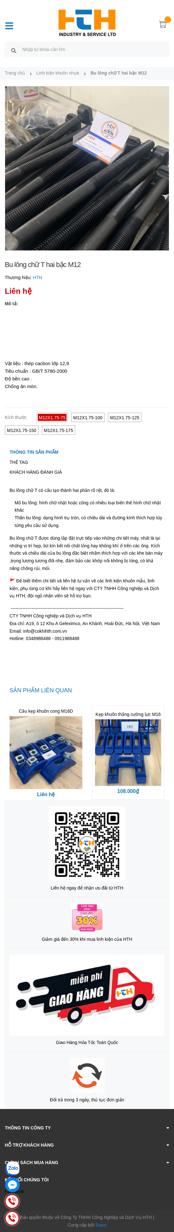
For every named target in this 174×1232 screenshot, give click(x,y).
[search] (14, 50)
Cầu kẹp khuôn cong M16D (46, 711)
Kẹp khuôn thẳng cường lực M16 (128, 714)
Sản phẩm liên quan (41, 690)
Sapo (100, 1225)
